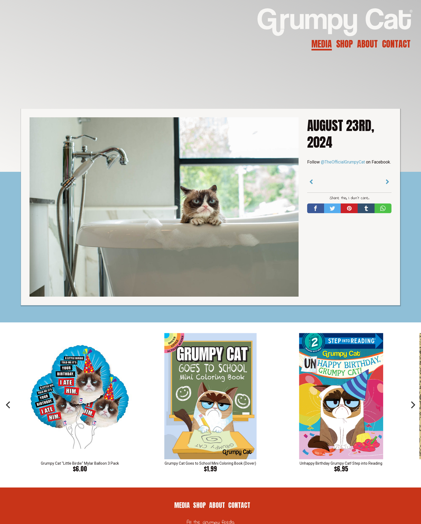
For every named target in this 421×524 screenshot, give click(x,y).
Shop (344, 43)
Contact (396, 43)
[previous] (8, 405)
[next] (412, 405)
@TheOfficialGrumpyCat (343, 162)
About (367, 43)
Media (321, 43)
